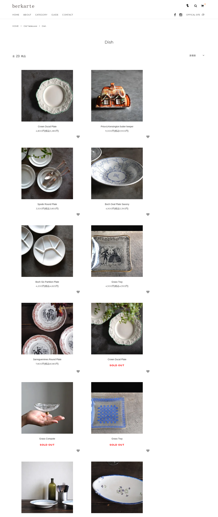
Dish (44, 26)
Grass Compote (173, 283)
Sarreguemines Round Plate (44, 283)
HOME (15, 14)
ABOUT (27, 14)
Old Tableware (30, 26)
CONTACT (67, 14)
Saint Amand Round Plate (109, 363)
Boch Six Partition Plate (109, 205)
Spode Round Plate (173, 127)
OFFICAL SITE (193, 14)
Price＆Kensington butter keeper (109, 127)
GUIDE (54, 14)
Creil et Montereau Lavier (173, 363)
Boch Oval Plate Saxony (45, 205)
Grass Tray (173, 205)
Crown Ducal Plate (44, 127)
